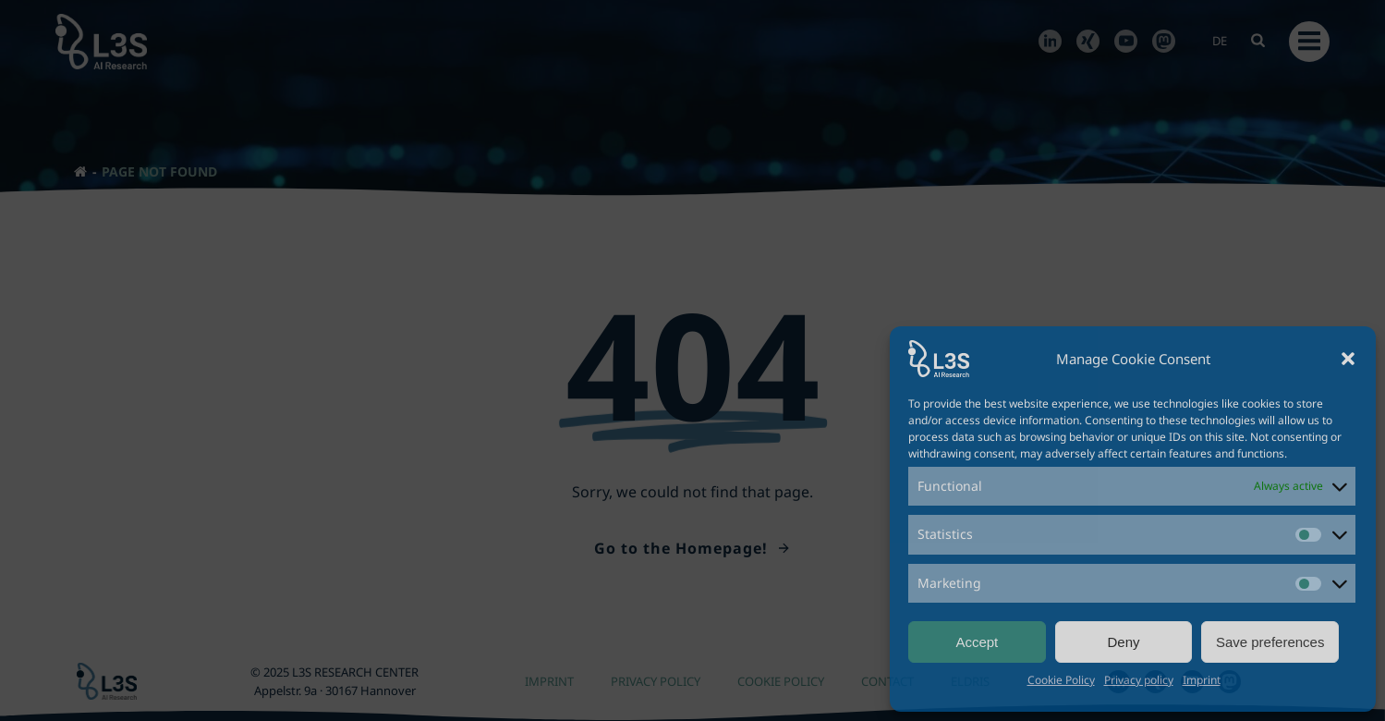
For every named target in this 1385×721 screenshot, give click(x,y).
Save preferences (1270, 642)
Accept (976, 642)
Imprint (1202, 680)
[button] (1348, 358)
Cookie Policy (1061, 680)
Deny (1123, 642)
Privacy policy (1138, 680)
